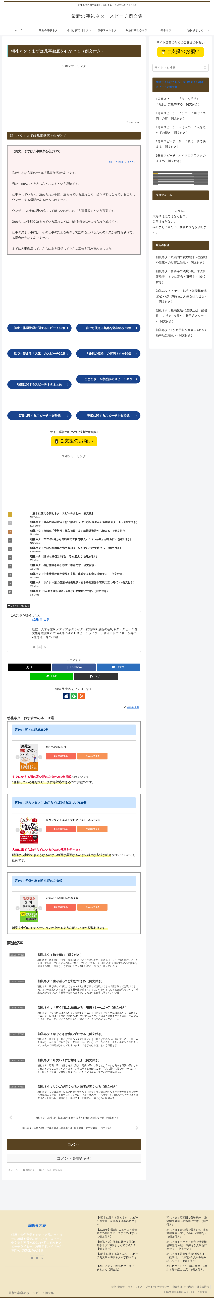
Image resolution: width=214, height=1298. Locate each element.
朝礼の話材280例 (56, 747)
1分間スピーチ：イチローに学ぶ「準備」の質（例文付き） (181, 115)
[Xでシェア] (29, 667)
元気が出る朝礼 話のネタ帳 (62, 898)
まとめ (39, 384)
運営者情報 (203, 1286)
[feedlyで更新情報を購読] (39, 647)
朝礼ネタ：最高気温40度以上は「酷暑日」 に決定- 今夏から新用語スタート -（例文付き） (181, 316)
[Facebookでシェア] (74, 667)
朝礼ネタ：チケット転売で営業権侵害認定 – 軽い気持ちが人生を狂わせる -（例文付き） (181, 296)
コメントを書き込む (74, 1158)
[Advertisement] (74, 92)
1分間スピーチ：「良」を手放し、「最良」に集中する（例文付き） (179, 101)
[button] (96, 676)
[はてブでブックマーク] (118, 667)
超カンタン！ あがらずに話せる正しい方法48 (73, 819)
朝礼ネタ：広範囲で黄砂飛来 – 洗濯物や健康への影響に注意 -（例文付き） (181, 259)
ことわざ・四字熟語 (18, 606)
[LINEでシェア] (51, 676)
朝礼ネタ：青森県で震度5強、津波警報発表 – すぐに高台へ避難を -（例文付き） (181, 277)
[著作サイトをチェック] (34, 647)
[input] (180, 68)
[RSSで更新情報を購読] (45, 647)
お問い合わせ (118, 1286)
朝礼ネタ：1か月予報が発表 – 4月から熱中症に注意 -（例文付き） (182, 332)
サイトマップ (135, 1286)
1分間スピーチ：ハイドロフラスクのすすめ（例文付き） (181, 158)
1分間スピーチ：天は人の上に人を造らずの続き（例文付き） (181, 129)
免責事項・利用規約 (183, 1286)
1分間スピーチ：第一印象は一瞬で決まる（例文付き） (181, 144)
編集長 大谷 (41, 620)
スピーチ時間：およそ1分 (122, 162)
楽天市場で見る (61, 756)
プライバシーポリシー (157, 1286)
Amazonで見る (92, 756)
